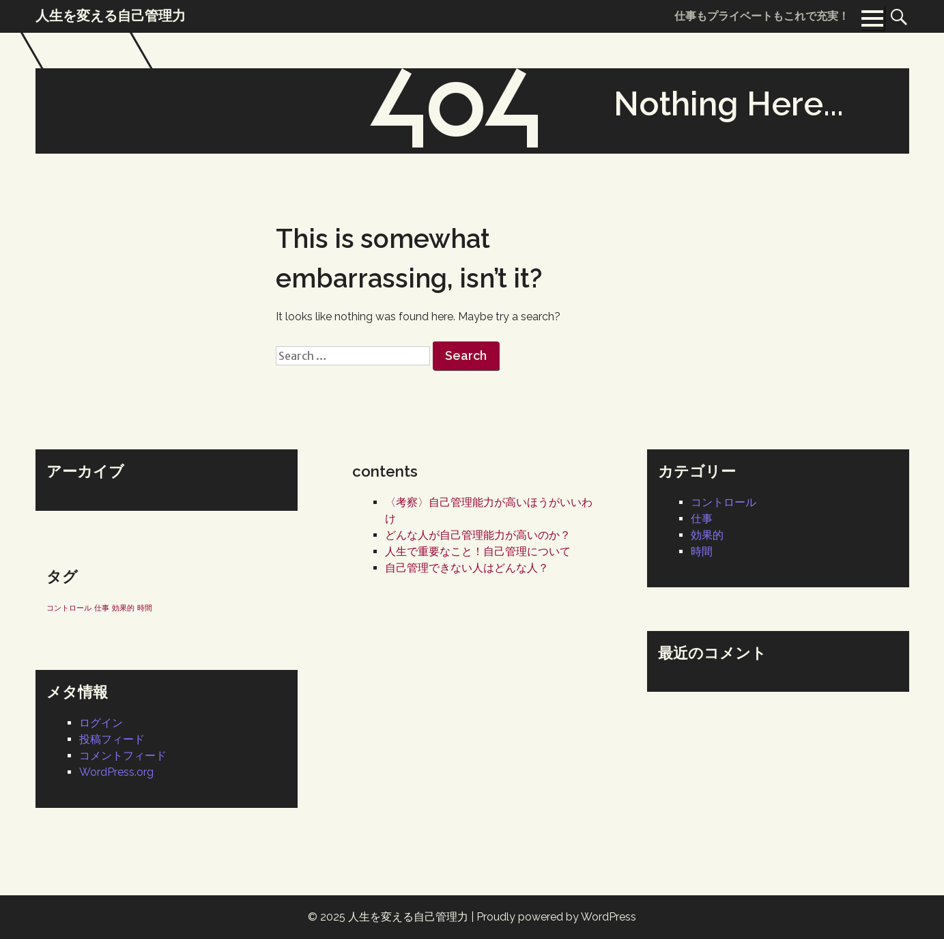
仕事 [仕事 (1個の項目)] (101, 608)
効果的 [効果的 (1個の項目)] (123, 608)
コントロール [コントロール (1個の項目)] (68, 608)
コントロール (723, 502)
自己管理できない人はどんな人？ (467, 567)
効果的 (707, 535)
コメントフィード (123, 755)
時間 (702, 551)
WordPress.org (116, 772)
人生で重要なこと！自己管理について (478, 551)
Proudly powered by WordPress (556, 916)
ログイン (101, 722)
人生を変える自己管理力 (408, 916)
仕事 (702, 518)
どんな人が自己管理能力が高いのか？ (478, 535)
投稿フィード (112, 739)
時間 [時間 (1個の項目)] (144, 608)
